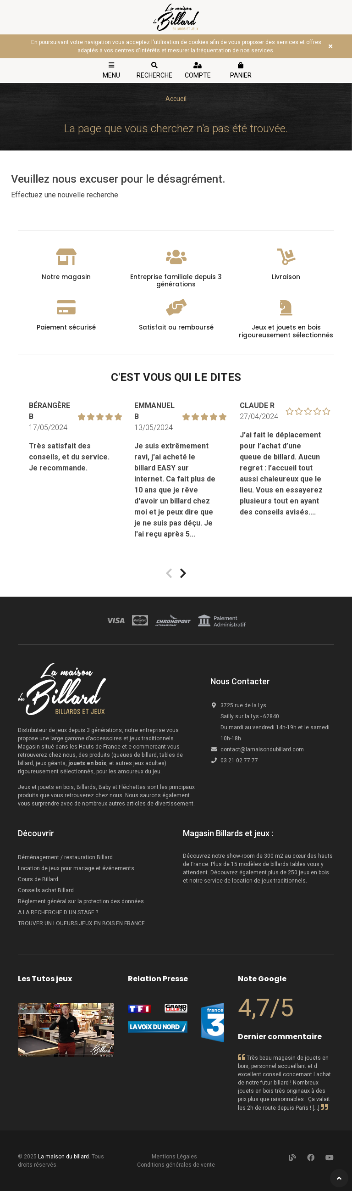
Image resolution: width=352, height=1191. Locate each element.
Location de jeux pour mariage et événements (76, 868)
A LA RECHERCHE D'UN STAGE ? (58, 912)
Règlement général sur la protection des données (81, 901)
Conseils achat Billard (46, 890)
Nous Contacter (240, 681)
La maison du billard (63, 1156)
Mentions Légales (174, 1156)
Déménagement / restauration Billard (65, 857)
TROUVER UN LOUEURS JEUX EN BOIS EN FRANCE (81, 923)
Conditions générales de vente (176, 1165)
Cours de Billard (39, 879)
